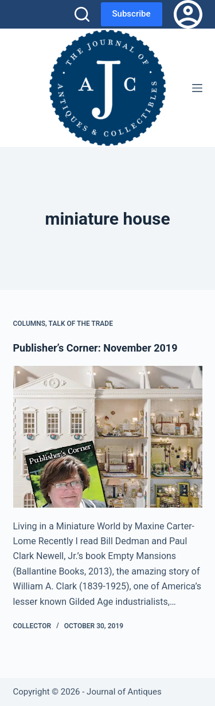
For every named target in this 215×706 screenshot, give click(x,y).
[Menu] (197, 88)
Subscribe (131, 14)
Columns (29, 324)
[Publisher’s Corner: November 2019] (107, 437)
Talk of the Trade (81, 324)
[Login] (188, 14)
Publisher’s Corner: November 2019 (95, 348)
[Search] (82, 14)
